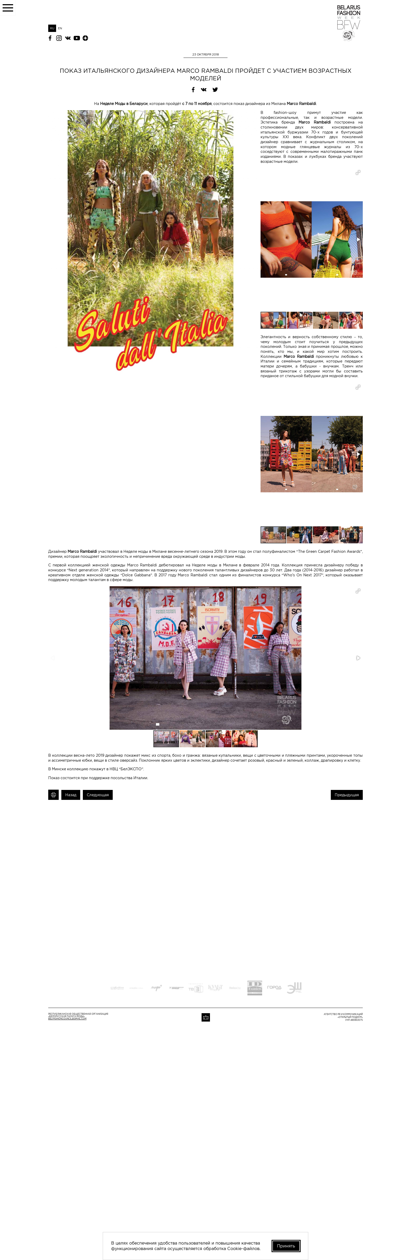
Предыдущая (347, 795)
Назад (70, 795)
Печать (53, 795)
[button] (358, 172)
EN (60, 28)
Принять (286, 1246)
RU (52, 28)
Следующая (98, 795)
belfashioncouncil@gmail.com (67, 1019)
